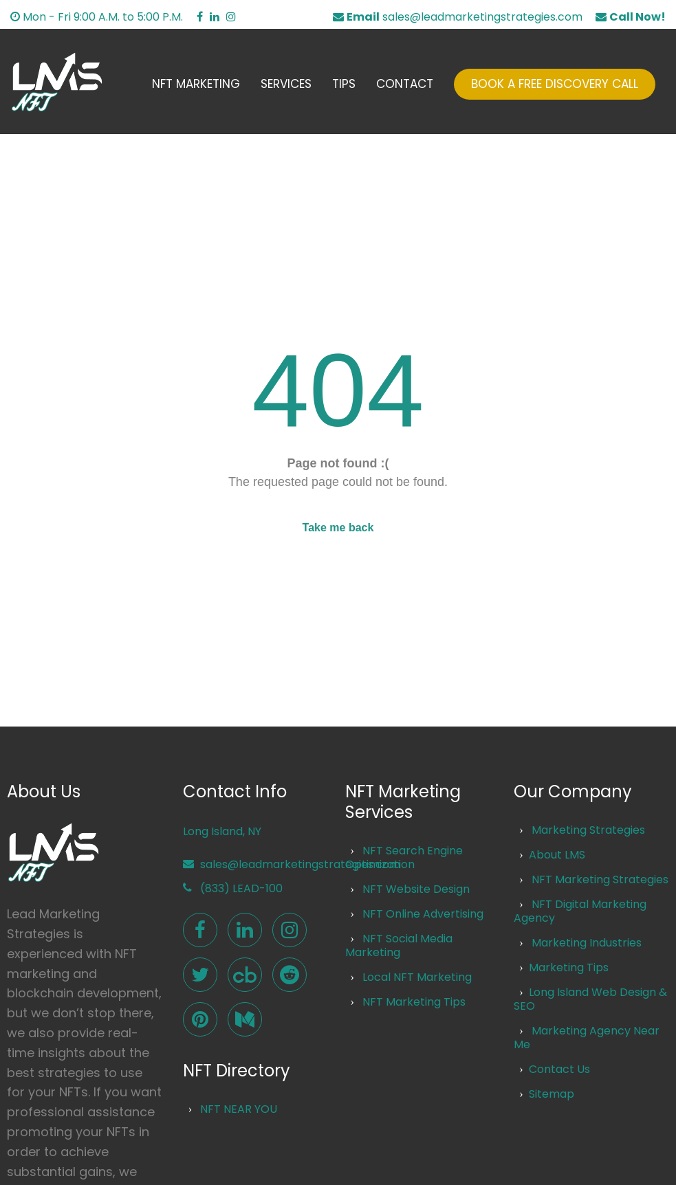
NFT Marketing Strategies (600, 879)
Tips (344, 84)
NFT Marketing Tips (414, 1002)
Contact (404, 84)
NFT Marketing (196, 84)
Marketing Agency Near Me (586, 1037)
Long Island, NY (222, 831)
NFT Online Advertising (422, 914)
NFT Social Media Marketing (399, 945)
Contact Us (559, 1069)
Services (286, 84)
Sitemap (551, 1094)
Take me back (338, 527)
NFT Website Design (416, 889)
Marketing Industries (587, 943)
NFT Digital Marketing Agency (580, 911)
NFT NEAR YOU (238, 1109)
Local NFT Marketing (417, 977)
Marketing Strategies (588, 830)
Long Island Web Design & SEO (590, 999)
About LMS (557, 855)
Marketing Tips (569, 967)
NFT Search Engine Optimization (404, 857)
